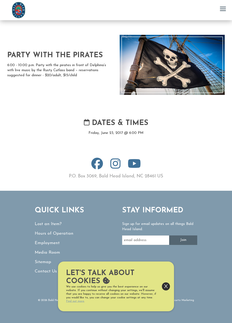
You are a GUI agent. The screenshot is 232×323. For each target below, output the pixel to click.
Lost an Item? (48, 224)
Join (183, 240)
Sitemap (43, 262)
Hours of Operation (54, 233)
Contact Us (46, 271)
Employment (47, 243)
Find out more (75, 301)
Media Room (47, 252)
